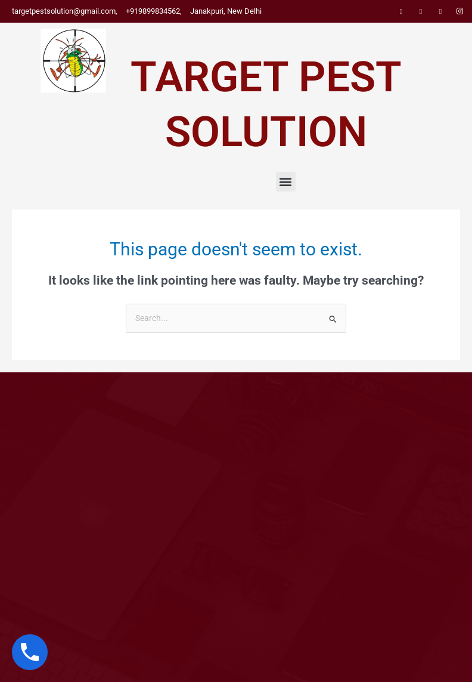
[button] (286, 182)
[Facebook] (401, 11)
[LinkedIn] (440, 11)
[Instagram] (460, 11)
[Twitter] (421, 11)
